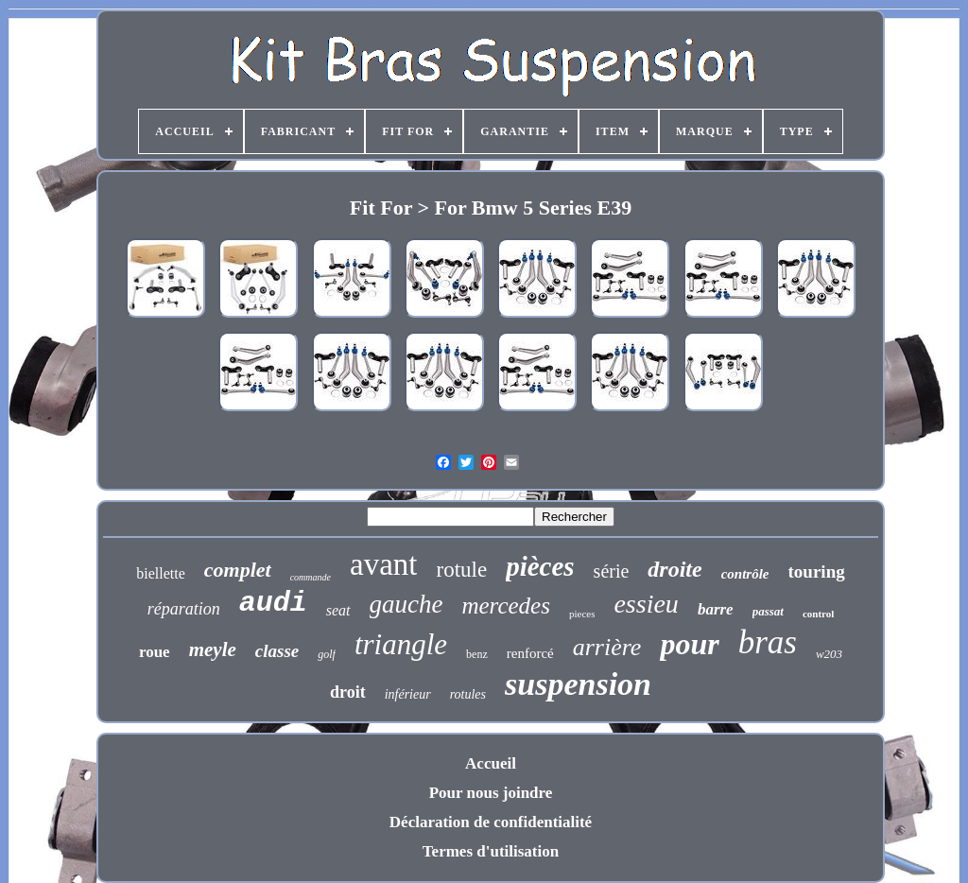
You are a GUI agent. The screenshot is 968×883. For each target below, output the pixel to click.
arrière (607, 647)
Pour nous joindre (491, 793)
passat (768, 611)
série (612, 571)
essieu (646, 603)
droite (674, 569)
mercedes (505, 605)
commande (310, 577)
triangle (400, 644)
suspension (578, 684)
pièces (540, 566)
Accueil (490, 763)
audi (273, 603)
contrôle (745, 573)
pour (689, 644)
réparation (183, 608)
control (818, 613)
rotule (461, 569)
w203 (829, 654)
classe (277, 651)
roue (154, 652)
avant (383, 564)
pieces (582, 613)
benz (477, 654)
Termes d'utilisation (491, 851)
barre (716, 609)
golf (327, 654)
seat (338, 610)
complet (237, 569)
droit (348, 692)
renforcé (530, 653)
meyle (212, 649)
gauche (406, 604)
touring (816, 571)
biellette (160, 573)
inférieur (408, 694)
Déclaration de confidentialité (490, 822)
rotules (468, 694)
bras (767, 642)
